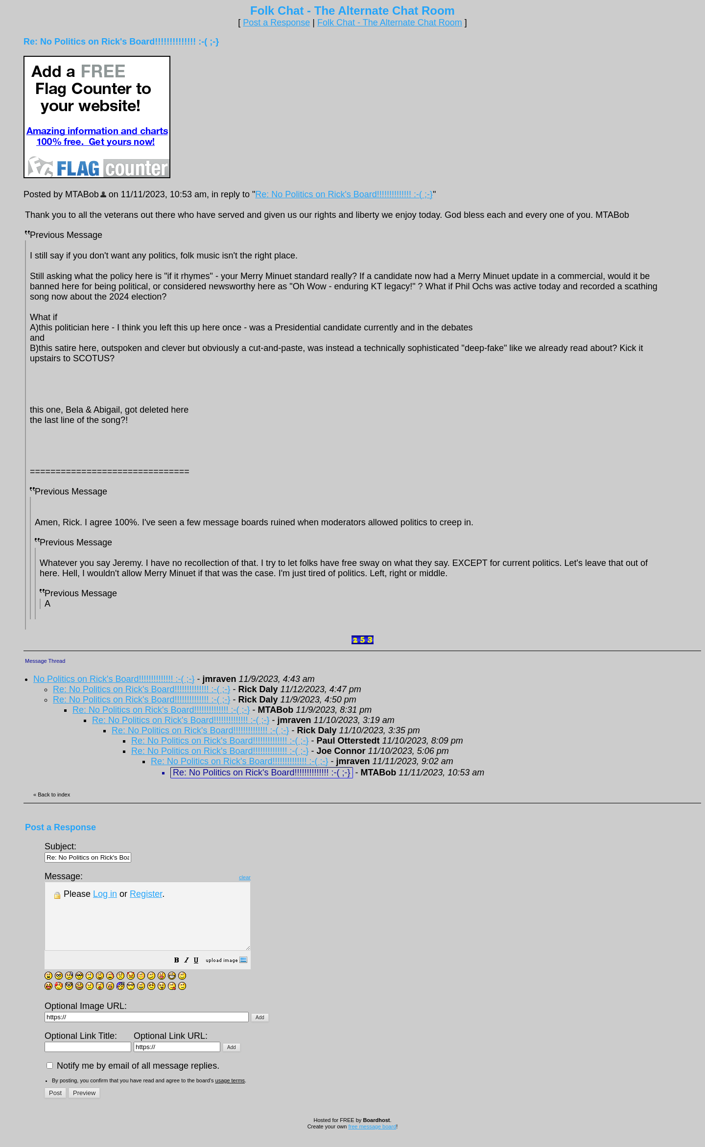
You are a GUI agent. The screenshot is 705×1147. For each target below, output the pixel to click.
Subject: (88, 852)
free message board (372, 1140)
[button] (201, 974)
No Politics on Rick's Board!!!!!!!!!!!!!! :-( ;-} (114, 679)
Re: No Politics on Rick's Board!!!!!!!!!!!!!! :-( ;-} (344, 194)
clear (269, 877)
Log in (105, 894)
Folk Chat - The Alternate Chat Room (389, 22)
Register (146, 894)
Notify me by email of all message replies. (133, 1079)
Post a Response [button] (276, 22)
